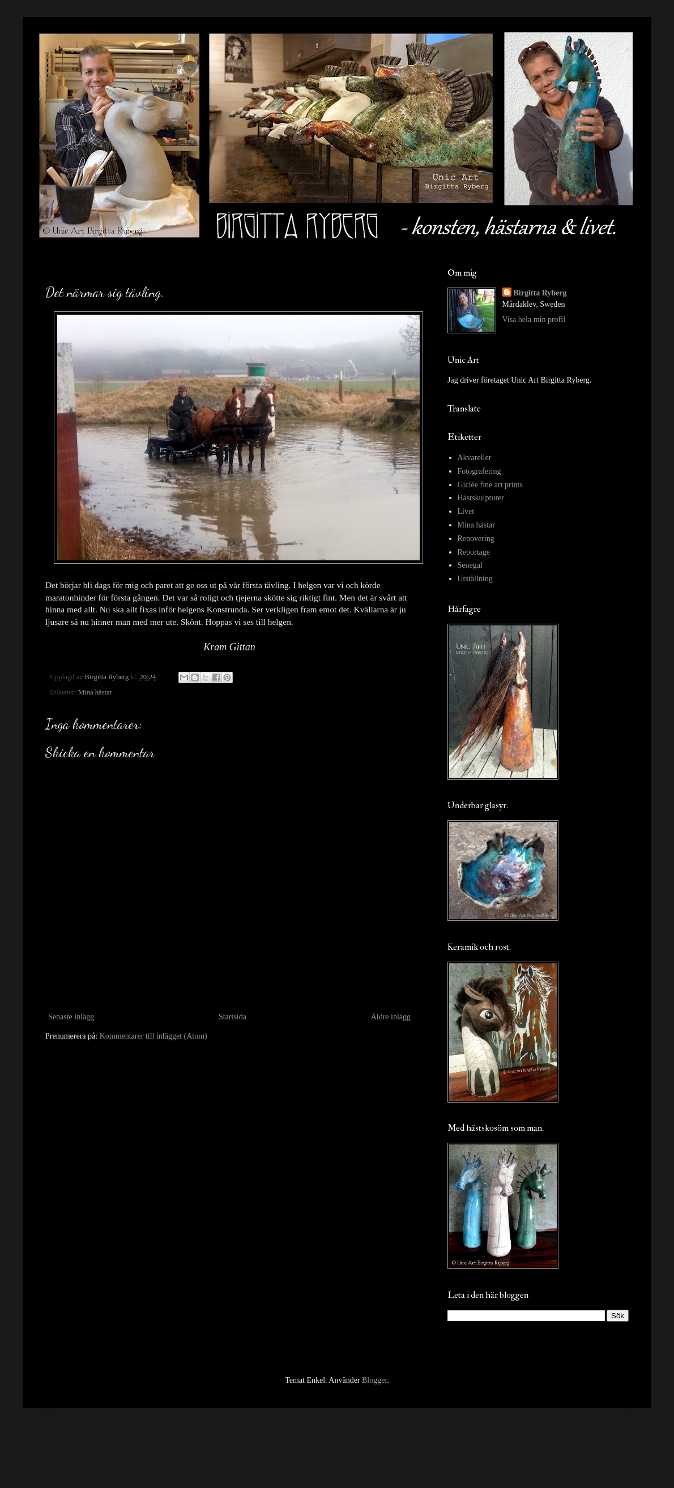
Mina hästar (95, 692)
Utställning (475, 578)
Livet (466, 511)
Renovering (476, 538)
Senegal (470, 565)
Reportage (474, 552)
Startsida (232, 1017)
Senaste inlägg (71, 1017)
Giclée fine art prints (490, 485)
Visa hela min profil (534, 319)
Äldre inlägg (391, 1017)
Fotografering (479, 471)
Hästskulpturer (481, 498)
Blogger (374, 1380)
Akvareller (475, 457)
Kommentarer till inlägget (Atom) (153, 1036)
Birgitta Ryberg (540, 293)
